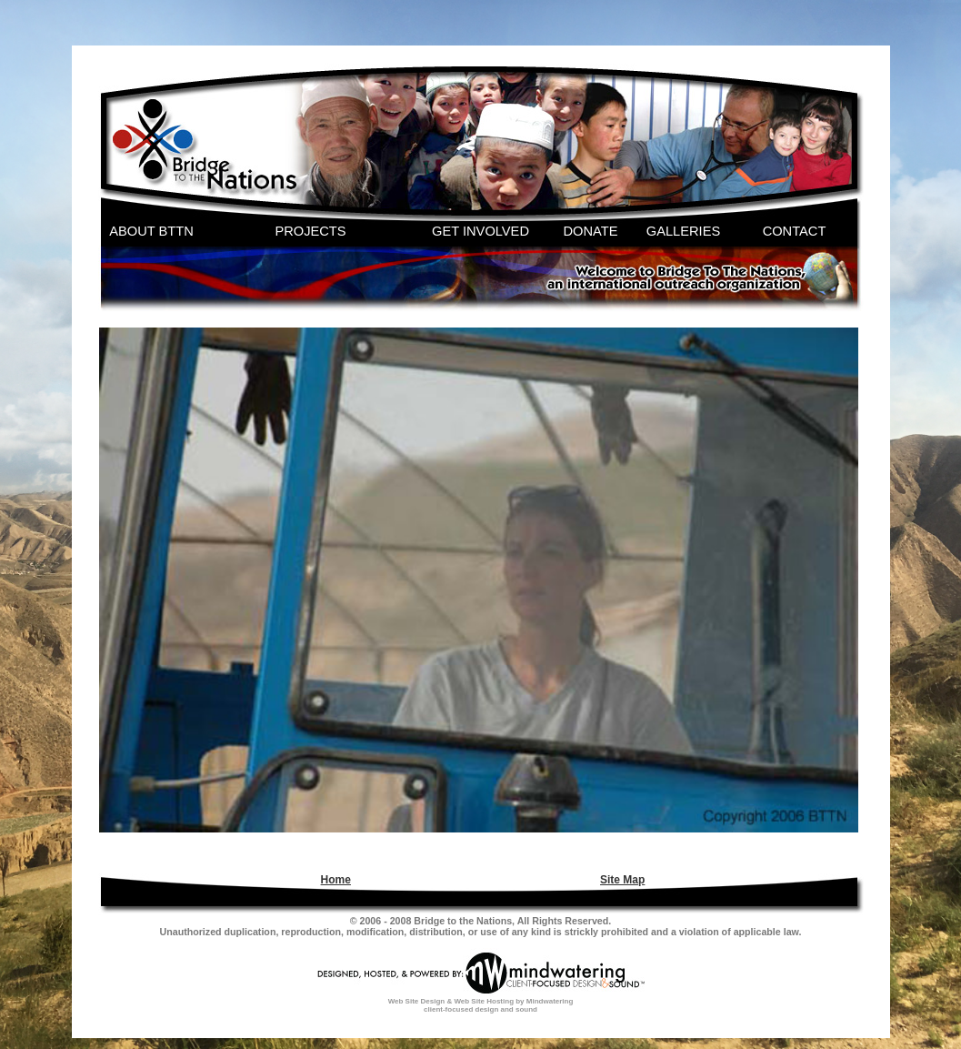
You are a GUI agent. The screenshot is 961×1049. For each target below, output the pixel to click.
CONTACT (794, 231)
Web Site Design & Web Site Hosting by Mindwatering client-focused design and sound (481, 1005)
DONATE (591, 231)
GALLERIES (683, 231)
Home (336, 879)
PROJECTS (310, 231)
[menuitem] (333, 879)
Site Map (622, 879)
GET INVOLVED (480, 231)
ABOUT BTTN (151, 231)
